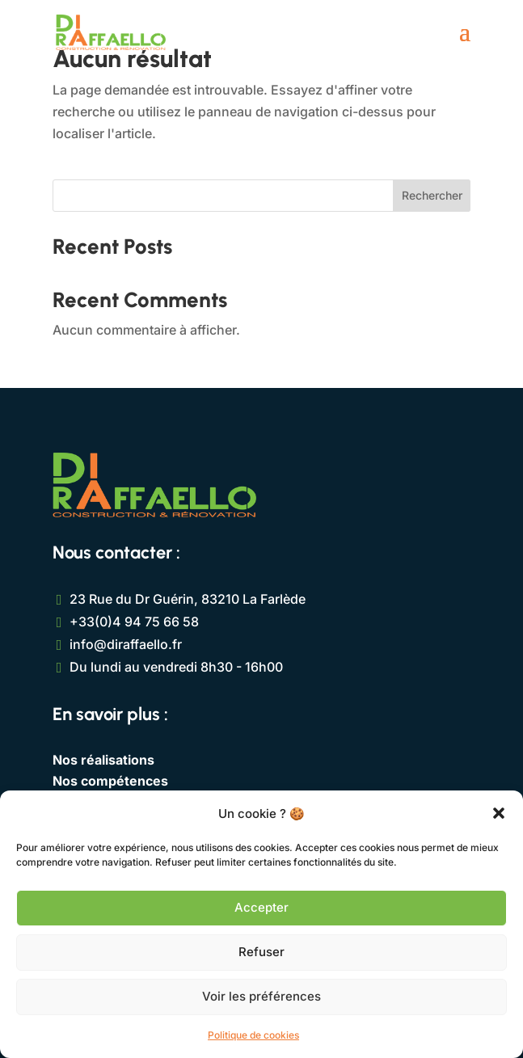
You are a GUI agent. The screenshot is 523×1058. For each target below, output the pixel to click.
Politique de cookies (253, 1035)
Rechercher (432, 195)
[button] (499, 813)
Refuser (261, 951)
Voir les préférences (261, 996)
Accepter (261, 907)
